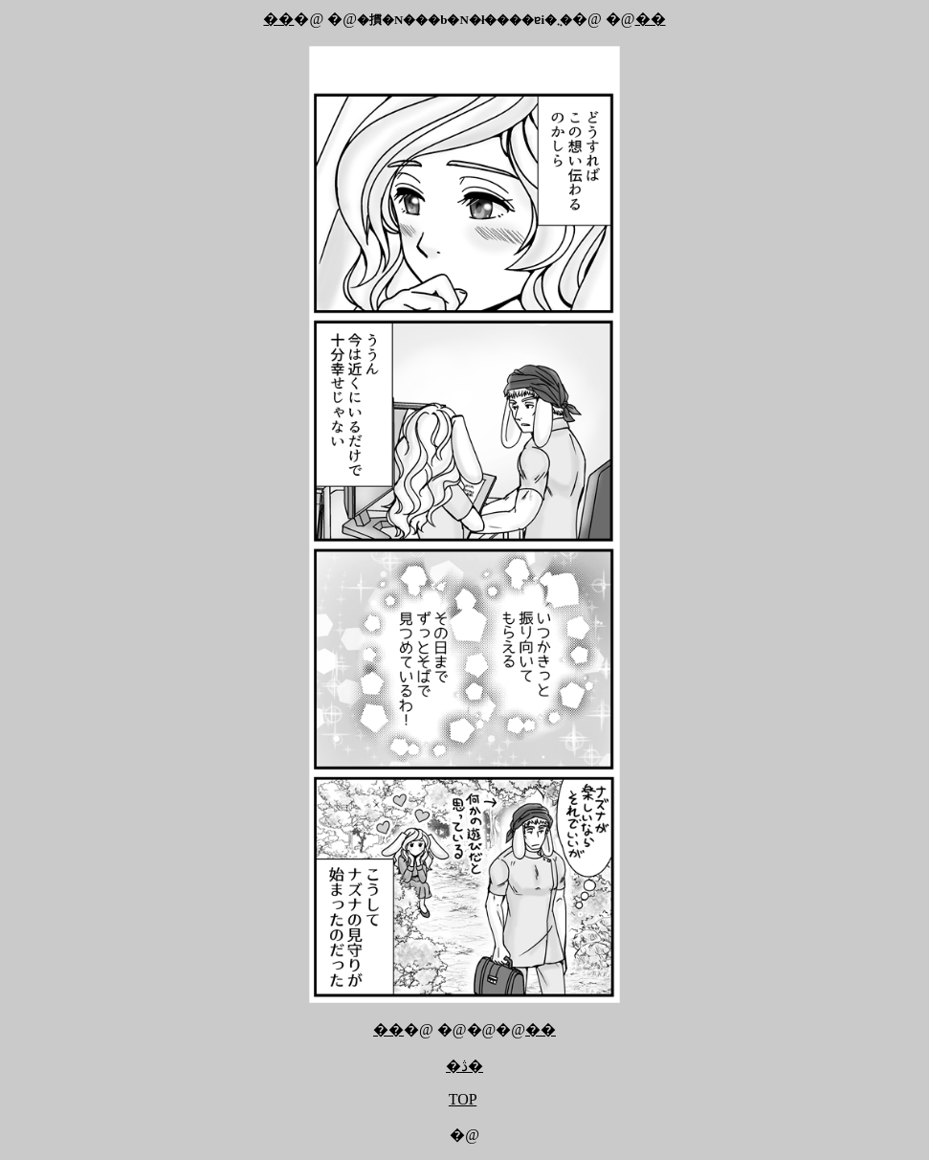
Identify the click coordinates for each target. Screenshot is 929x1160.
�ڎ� (464, 1066)
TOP (462, 1099)
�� (278, 19)
